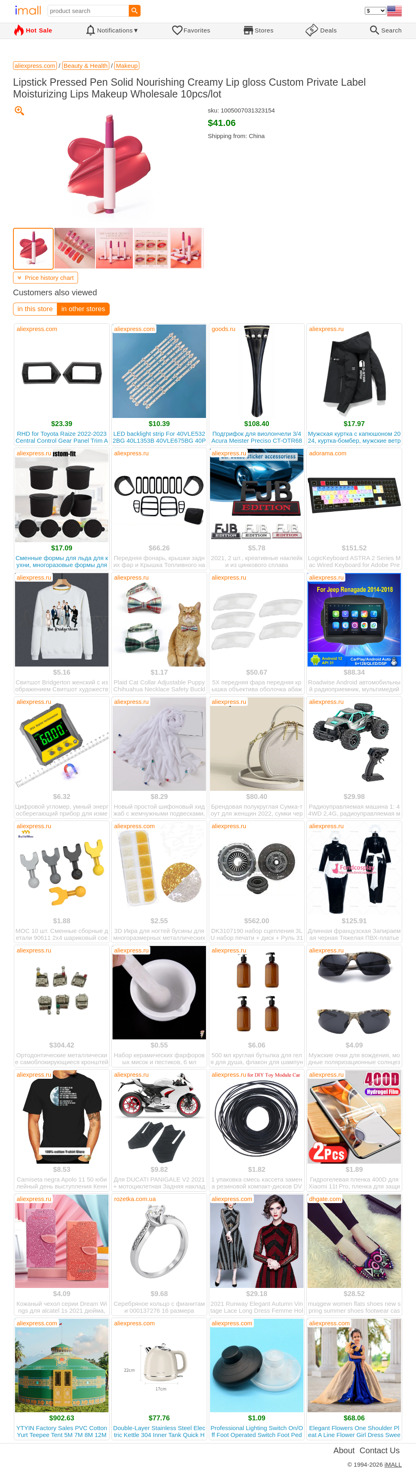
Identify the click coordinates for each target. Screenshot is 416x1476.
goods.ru (223, 328)
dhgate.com (325, 1198)
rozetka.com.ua (135, 1198)
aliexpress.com (37, 328)
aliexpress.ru (326, 328)
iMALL (393, 1464)
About (344, 1450)
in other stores (83, 309)
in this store (35, 309)
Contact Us (380, 1450)
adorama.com (328, 453)
